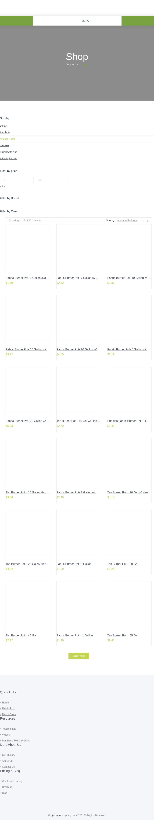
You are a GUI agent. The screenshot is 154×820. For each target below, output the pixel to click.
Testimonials (9, 728)
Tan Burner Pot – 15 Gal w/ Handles (28, 492)
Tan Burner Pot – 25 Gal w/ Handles (28, 564)
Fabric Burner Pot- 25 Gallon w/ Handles (31, 421)
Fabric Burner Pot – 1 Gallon (75, 635)
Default (3, 126)
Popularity (5, 132)
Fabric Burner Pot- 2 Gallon (74, 564)
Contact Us (8, 766)
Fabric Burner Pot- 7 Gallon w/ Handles (81, 278)
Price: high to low (8, 158)
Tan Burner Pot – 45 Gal (21, 635)
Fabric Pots (8, 708)
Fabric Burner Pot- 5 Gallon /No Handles (31, 278)
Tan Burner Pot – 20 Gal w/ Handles (130, 492)
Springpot (55, 815)
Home (70, 64)
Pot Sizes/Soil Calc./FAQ (16, 740)
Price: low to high (8, 152)
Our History (8, 755)
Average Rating (7, 139)
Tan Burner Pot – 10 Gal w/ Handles (79, 421)
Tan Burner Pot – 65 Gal (122, 635)
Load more (78, 655)
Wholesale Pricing (12, 781)
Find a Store (9, 714)
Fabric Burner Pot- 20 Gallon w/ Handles (82, 349)
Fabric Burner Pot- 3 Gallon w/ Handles (81, 492)
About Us (7, 761)
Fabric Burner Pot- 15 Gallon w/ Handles (31, 349)
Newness (4, 145)
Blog (4, 793)
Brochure (7, 787)
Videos (6, 734)
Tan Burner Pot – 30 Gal (122, 564)
